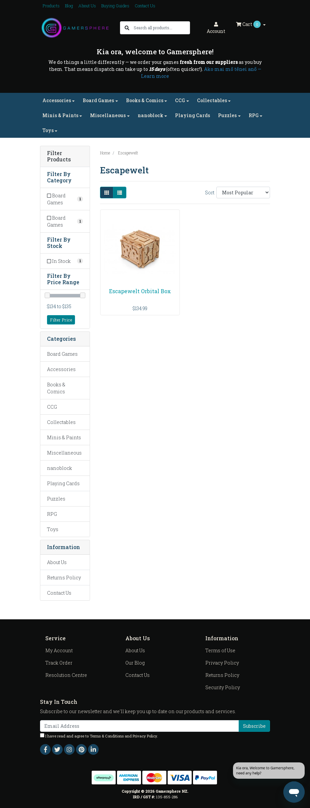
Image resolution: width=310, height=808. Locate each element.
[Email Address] (139, 726)
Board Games (62, 354)
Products (51, 6)
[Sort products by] (243, 192)
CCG (52, 407)
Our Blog (135, 663)
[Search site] (127, 28)
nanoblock (59, 468)
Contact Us (145, 6)
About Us (87, 6)
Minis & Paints (64, 437)
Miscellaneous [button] (108, 115)
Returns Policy (64, 577)
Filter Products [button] (59, 156)
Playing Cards (192, 115)
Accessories (61, 369)
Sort (209, 192)
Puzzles (56, 499)
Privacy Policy (222, 663)
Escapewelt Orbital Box (140, 291)
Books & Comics (56, 388)
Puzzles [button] (227, 115)
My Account (59, 650)
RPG (52, 514)
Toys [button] (48, 130)
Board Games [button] (98, 100)
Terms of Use (220, 650)
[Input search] (161, 28)
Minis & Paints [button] (60, 115)
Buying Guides (115, 6)
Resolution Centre (66, 675)
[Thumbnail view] (106, 192)
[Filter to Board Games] (65, 199)
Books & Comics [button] (144, 100)
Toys (52, 529)
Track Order (58, 663)
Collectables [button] (212, 100)
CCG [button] (180, 100)
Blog (69, 6)
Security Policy (222, 687)
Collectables (61, 422)
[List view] (119, 192)
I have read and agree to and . (99, 735)
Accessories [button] (56, 100)
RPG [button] (254, 115)
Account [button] (216, 28)
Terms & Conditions (107, 735)
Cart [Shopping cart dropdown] (249, 24)
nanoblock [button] (150, 115)
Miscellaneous (64, 453)
